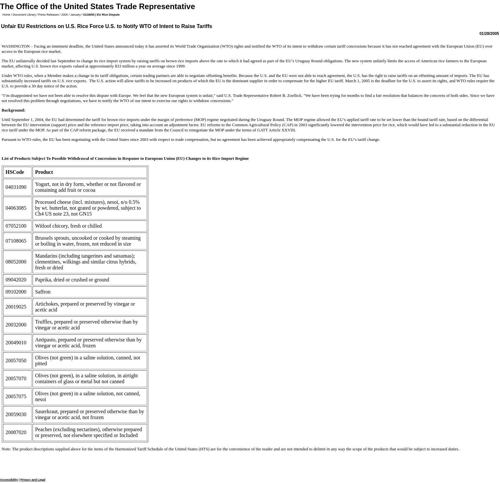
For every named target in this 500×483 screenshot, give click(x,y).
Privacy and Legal (33, 479)
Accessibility (9, 479)
